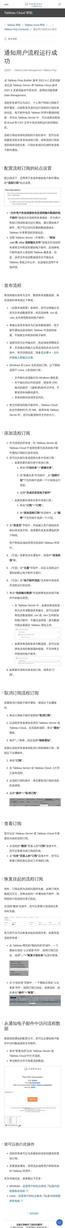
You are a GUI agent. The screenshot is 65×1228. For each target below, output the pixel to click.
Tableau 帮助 (12, 25)
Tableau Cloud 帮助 (35, 25)
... (50, 25)
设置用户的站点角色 (36, 1186)
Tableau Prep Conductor (17, 29)
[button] (6, 4)
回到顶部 (32, 1213)
